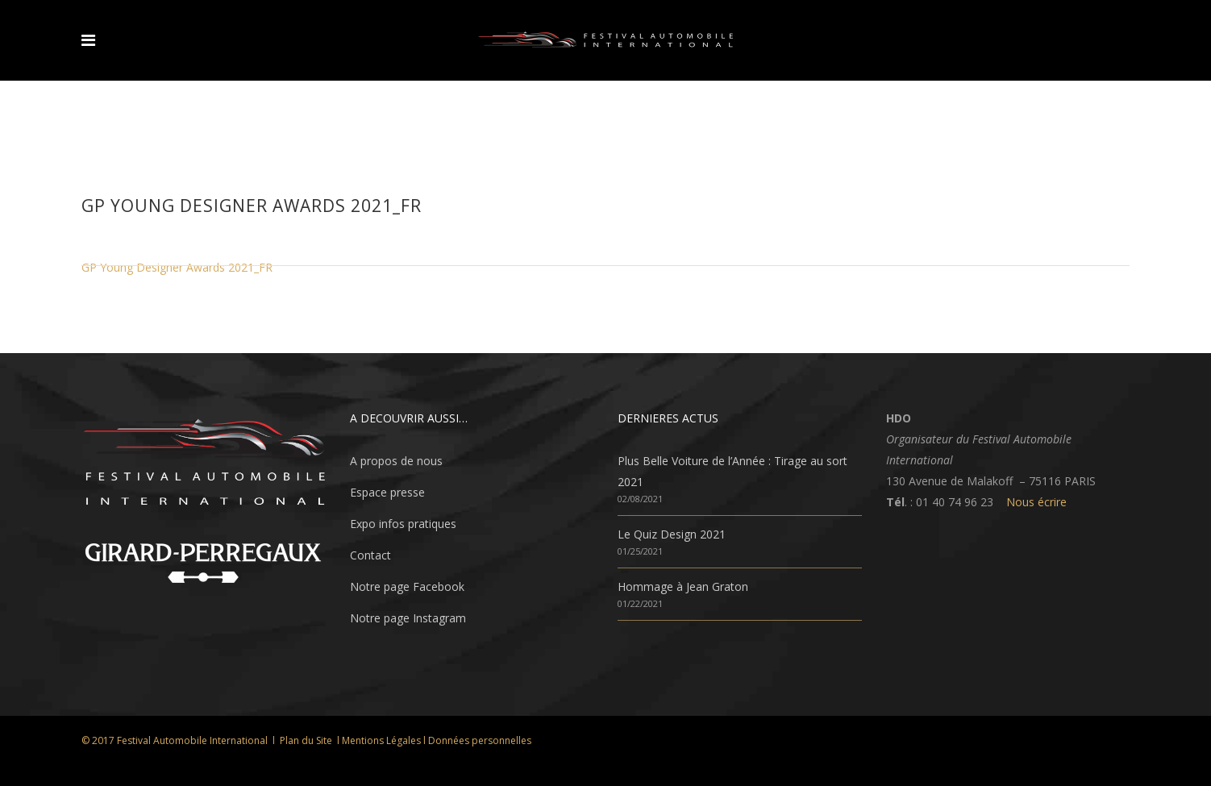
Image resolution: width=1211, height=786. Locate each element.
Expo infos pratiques (403, 523)
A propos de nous (396, 460)
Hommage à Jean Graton (683, 586)
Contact (370, 555)
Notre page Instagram (408, 618)
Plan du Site (306, 740)
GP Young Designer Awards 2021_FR (177, 267)
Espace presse (387, 492)
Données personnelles (479, 740)
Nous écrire (1036, 501)
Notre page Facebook (407, 586)
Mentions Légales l (385, 740)
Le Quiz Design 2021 (672, 534)
